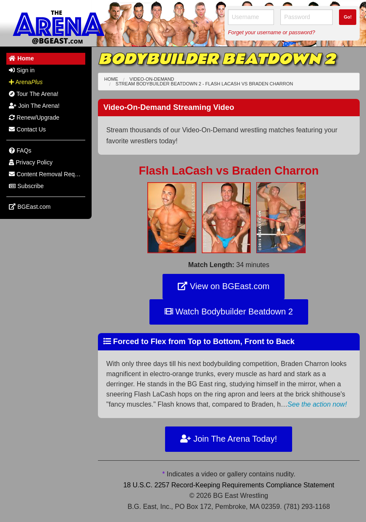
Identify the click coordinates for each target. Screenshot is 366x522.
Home (111, 79)
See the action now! (317, 404)
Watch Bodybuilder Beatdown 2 (229, 311)
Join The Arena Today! (228, 438)
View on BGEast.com (223, 286)
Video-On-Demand (152, 79)
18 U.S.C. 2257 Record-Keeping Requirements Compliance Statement (228, 485)
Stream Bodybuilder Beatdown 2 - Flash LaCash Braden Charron (204, 83)
